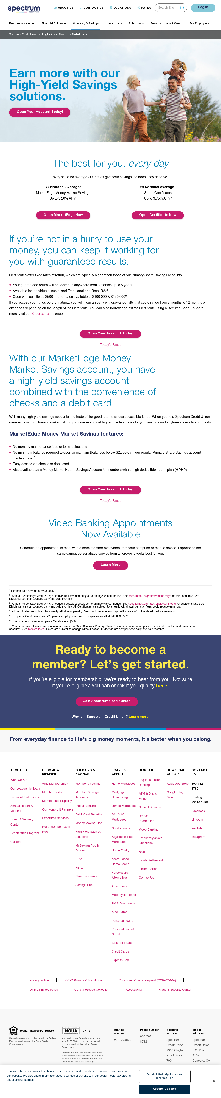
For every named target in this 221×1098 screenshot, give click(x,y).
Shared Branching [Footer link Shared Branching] (151, 805)
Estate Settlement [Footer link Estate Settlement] (151, 857)
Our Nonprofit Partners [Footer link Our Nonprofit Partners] (57, 809)
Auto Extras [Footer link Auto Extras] (119, 908)
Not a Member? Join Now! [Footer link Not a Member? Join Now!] (56, 828)
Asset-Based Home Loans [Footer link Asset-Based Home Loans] (120, 858)
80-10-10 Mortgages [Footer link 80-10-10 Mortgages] (119, 815)
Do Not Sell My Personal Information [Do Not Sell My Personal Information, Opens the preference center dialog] (165, 1077)
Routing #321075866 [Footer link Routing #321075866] (200, 798)
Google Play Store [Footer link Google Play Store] (175, 794)
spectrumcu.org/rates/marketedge (150, 596)
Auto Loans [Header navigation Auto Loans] (136, 23)
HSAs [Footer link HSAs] (79, 865)
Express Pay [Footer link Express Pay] (120, 955)
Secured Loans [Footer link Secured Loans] (122, 938)
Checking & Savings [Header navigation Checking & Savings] (86, 23)
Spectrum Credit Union (24, 34)
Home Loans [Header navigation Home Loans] (113, 23)
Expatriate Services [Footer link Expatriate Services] (55, 817)
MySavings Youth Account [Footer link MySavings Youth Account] (87, 845)
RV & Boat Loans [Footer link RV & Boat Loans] (123, 899)
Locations (118, 8)
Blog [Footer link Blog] (142, 848)
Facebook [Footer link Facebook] (198, 809)
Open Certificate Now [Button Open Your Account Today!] (157, 215)
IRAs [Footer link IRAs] (78, 856)
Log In (202, 7)
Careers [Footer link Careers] (15, 839)
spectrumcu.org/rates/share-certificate (152, 603)
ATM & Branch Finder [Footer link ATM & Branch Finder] (148, 794)
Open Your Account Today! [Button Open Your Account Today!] (110, 333)
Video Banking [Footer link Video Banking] (148, 826)
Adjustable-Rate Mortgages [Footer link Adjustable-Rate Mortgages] (122, 837)
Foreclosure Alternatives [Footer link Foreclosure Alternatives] (120, 871)
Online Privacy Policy (44, 985)
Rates (142, 8)
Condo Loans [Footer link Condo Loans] (121, 826)
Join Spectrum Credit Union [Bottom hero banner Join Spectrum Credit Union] (106, 701)
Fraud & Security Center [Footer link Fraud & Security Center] (21, 820)
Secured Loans (43, 314)
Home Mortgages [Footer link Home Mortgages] (123, 783)
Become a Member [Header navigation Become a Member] (21, 23)
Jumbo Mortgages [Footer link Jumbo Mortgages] (124, 804)
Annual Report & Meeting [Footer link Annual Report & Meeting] (21, 807)
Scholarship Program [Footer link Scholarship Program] (24, 831)
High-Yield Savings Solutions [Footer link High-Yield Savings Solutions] (88, 832)
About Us (62, 8)
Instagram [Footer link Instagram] (198, 834)
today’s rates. (36, 629)
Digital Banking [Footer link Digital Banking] (85, 804)
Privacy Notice (39, 976)
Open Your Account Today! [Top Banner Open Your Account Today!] (40, 112)
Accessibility (134, 985)
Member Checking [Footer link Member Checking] (87, 783)
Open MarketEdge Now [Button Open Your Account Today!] (63, 215)
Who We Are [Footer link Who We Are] (18, 779)
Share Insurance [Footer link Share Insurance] (86, 873)
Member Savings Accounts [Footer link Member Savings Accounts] (87, 794)
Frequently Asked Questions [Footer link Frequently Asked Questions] (151, 837)
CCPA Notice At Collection (91, 985)
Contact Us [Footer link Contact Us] (146, 874)
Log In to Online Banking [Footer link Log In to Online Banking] (150, 781)
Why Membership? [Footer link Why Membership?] (55, 783)
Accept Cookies (165, 1089)
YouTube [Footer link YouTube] (197, 826)
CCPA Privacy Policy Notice (83, 976)
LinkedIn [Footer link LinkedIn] (197, 817)
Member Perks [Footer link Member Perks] (52, 791)
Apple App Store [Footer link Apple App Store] (178, 783)
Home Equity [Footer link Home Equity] (120, 847)
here (161, 686)
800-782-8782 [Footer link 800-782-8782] (197, 785)
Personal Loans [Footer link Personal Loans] (122, 916)
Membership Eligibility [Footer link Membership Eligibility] (57, 800)
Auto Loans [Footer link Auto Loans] (119, 882)
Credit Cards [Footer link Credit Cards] (120, 946)
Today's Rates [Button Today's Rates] (110, 345)
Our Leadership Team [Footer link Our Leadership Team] (25, 788)
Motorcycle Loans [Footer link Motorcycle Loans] (124, 890)
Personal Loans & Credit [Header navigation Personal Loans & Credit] (166, 23)
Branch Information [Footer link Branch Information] (146, 816)
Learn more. (139, 716)
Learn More (111, 565)
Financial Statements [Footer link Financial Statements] (24, 796)
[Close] (214, 1081)
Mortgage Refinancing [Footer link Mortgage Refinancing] (120, 794)
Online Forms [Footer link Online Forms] (148, 865)
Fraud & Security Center (174, 985)
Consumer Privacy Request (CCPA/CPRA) (147, 976)
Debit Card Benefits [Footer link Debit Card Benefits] (88, 813)
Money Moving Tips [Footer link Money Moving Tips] (88, 821)
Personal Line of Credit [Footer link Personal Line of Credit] (123, 927)
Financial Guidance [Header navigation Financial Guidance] (53, 23)
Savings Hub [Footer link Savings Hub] (84, 882)
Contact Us (90, 8)
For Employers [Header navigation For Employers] (199, 23)
